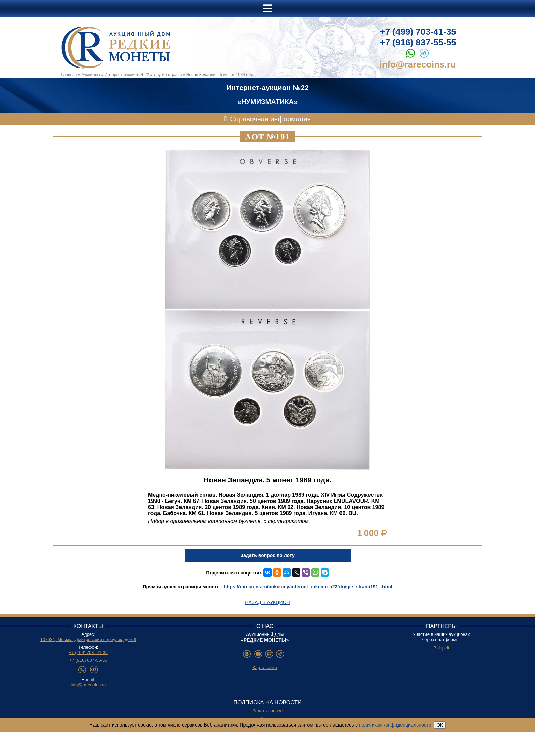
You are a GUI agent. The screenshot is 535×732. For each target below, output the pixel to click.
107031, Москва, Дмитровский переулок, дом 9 (88, 639)
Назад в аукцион (267, 602)
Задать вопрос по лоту (267, 555)
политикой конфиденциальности (395, 725)
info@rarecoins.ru (418, 64)
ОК (440, 725)
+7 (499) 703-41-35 (418, 32)
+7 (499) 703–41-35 (88, 652)
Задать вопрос (267, 710)
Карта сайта (264, 667)
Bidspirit (441, 648)
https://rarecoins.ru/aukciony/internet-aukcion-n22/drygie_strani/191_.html (307, 586)
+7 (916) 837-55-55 (418, 42)
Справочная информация (270, 119)
